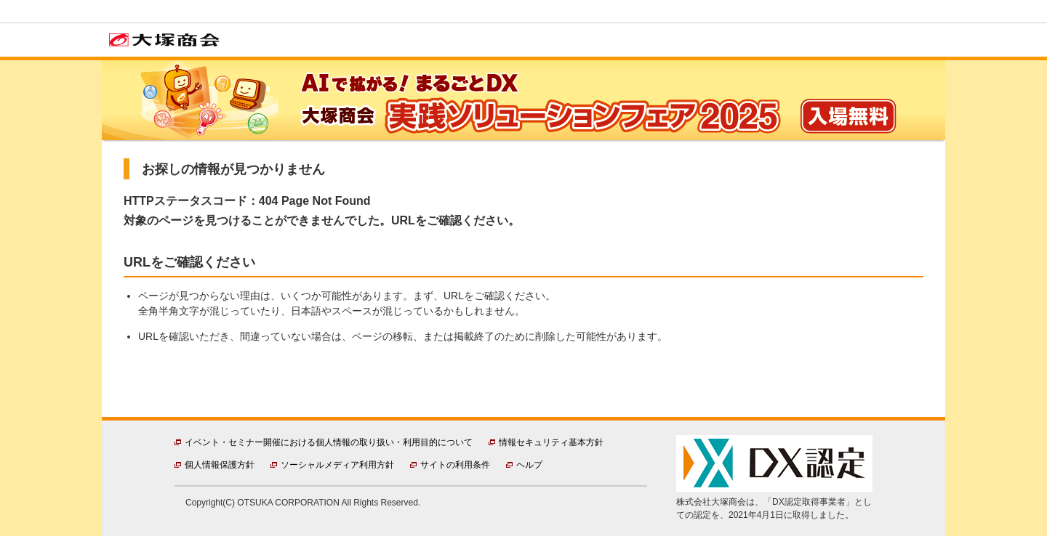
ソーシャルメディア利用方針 (337, 465)
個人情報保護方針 (219, 465)
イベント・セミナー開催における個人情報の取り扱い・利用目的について (329, 442)
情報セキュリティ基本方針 (551, 442)
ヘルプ (529, 465)
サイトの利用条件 (455, 465)
